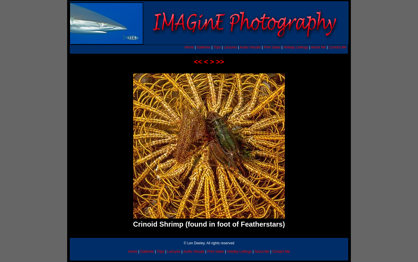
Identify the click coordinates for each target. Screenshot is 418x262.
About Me (318, 47)
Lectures (230, 47)
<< (198, 62)
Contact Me (337, 47)
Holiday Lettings (295, 47)
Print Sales (272, 47)
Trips (217, 47)
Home (189, 47)
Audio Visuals (250, 47)
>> (220, 62)
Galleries (203, 47)
